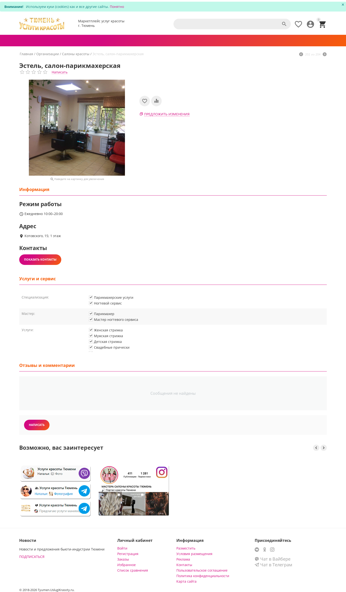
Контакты (184, 564)
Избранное (126, 564)
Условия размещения (194, 553)
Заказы (123, 559)
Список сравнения (132, 570)
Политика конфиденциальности (202, 576)
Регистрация (127, 553)
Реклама (183, 559)
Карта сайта (186, 581)
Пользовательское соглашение (202, 570)
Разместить (185, 548)
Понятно (117, 6)
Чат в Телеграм (273, 565)
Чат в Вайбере (272, 559)
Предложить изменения (167, 114)
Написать (60, 72)
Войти (122, 548)
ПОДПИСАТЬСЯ (31, 556)
